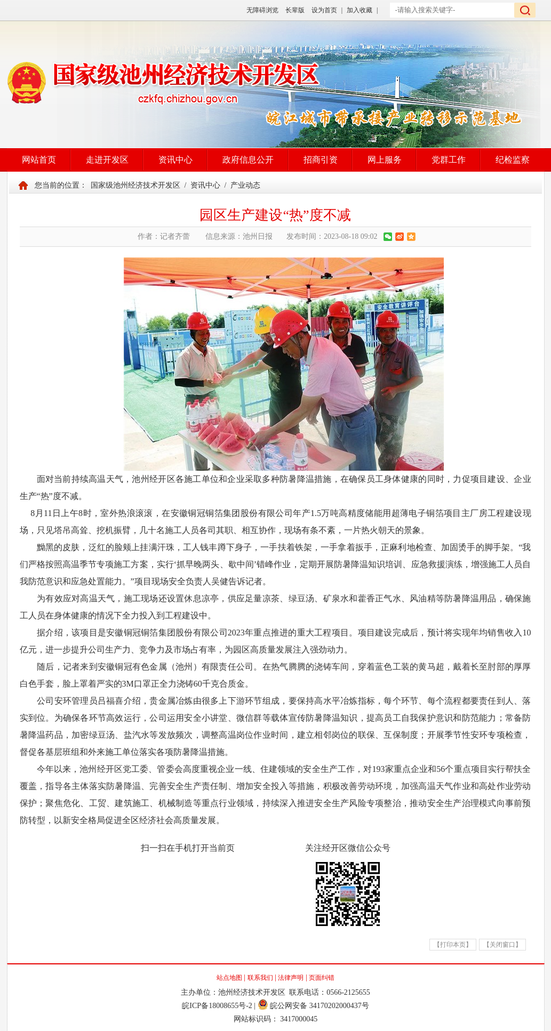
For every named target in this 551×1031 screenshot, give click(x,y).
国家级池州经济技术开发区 (135, 185)
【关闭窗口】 (502, 944)
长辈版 (295, 10)
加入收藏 (359, 10)
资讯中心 (175, 159)
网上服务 (385, 159)
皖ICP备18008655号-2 (217, 1006)
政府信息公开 (248, 159)
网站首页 (39, 159)
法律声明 (291, 977)
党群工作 (449, 159)
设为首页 (324, 10)
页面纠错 (321, 977)
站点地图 (229, 977)
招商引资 (321, 159)
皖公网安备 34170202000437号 (313, 1006)
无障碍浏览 (262, 10)
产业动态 (245, 185)
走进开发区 (107, 159)
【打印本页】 (453, 944)
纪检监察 (513, 159)
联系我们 (260, 977)
